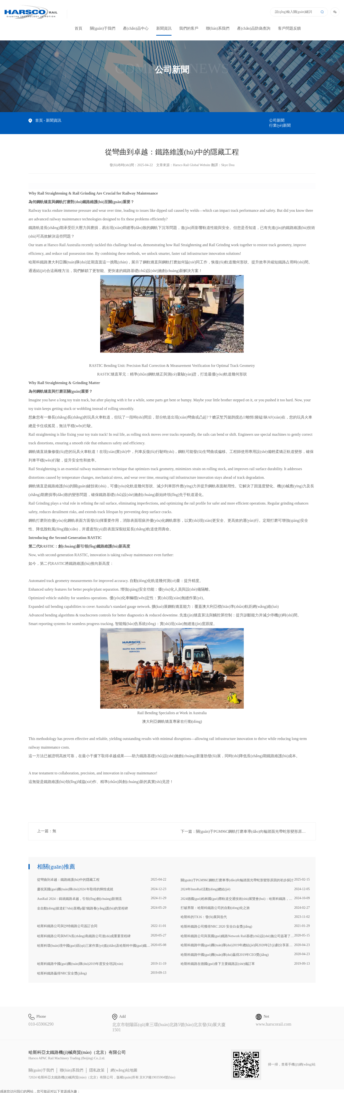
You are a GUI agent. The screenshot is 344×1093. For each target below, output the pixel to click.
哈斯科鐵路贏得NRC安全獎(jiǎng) (101, 968)
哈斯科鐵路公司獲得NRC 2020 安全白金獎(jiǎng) (245, 921)
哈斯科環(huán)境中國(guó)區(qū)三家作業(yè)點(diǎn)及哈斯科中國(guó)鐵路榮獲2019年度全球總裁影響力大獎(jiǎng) (101, 940)
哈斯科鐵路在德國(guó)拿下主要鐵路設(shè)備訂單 (245, 959)
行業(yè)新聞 (305, 120)
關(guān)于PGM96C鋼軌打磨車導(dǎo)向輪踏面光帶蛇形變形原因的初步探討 (245, 875)
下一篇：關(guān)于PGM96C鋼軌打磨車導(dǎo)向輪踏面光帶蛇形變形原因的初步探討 (248, 826)
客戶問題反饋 (289, 28)
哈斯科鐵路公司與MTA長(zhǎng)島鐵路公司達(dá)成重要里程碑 (101, 931)
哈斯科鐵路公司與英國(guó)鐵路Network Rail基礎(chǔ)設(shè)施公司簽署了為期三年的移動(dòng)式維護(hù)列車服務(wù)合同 (245, 931)
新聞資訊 (164, 31)
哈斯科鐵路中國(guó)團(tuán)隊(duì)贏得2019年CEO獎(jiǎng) (245, 949)
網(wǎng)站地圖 (124, 1065)
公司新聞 (276, 120)
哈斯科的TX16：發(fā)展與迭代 (245, 912)
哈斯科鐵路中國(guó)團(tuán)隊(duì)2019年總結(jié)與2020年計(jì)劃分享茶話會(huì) (245, 940)
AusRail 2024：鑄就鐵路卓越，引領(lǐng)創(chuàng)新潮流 (101, 893)
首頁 (78, 28)
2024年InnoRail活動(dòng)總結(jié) (245, 884)
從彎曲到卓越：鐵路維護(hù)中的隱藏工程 (101, 874)
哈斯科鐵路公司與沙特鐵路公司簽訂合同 (101, 921)
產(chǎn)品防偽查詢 (253, 28)
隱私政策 (97, 1065)
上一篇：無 (46, 826)
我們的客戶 (188, 28)
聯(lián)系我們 (218, 28)
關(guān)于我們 (102, 28)
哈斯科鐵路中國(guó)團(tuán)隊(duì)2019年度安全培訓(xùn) (101, 959)
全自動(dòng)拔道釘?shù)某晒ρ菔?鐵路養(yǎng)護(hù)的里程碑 (101, 903)
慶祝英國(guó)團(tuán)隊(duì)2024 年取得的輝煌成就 (101, 884)
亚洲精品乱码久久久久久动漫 (22, 1091)
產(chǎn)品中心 (136, 28)
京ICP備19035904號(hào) (157, 1072)
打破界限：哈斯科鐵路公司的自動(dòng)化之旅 (245, 903)
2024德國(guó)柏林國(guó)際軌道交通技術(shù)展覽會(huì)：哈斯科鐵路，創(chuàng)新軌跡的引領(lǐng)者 (245, 893)
